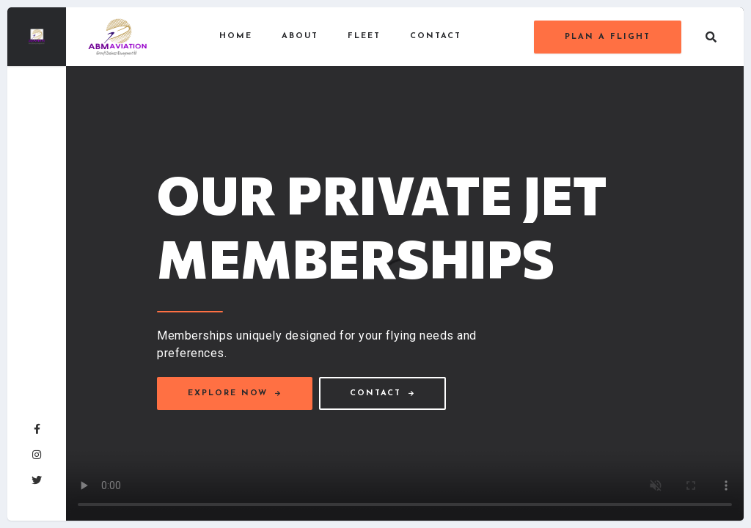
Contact (435, 36)
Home (235, 36)
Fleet (364, 36)
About (300, 36)
